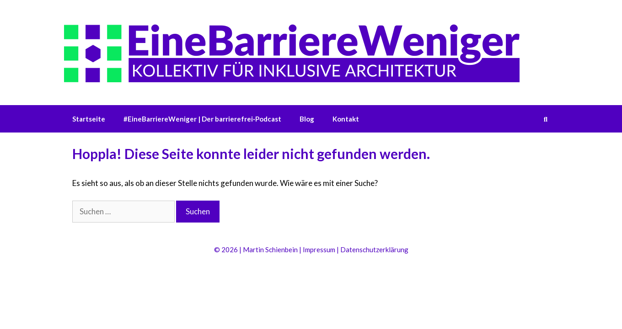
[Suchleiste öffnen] (545, 119)
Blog (307, 119)
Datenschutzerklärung (374, 249)
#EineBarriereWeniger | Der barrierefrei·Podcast (202, 119)
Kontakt (345, 119)
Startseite (88, 119)
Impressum (319, 249)
